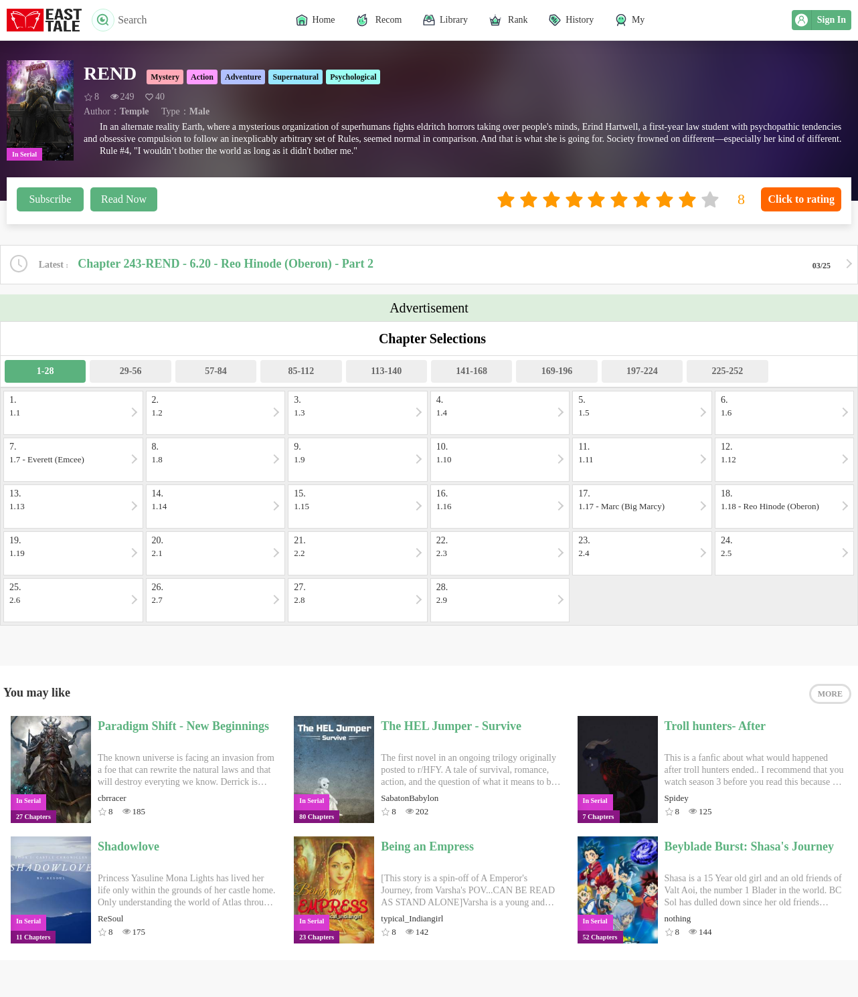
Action (202, 77)
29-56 (131, 371)
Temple (134, 111)
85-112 (301, 371)
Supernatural (295, 77)
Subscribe (50, 199)
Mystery (165, 77)
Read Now (124, 199)
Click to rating (801, 199)
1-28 (45, 371)
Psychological (353, 77)
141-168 (471, 371)
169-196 (557, 371)
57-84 (216, 371)
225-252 (727, 371)
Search (119, 20)
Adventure (243, 77)
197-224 (642, 371)
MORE (830, 694)
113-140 (386, 371)
